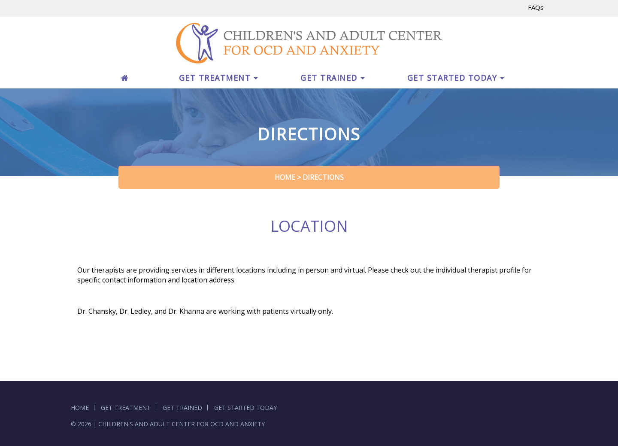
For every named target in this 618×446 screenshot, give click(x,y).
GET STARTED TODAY (456, 78)
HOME (80, 408)
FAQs (536, 7)
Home (285, 177)
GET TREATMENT (218, 78)
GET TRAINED (332, 78)
